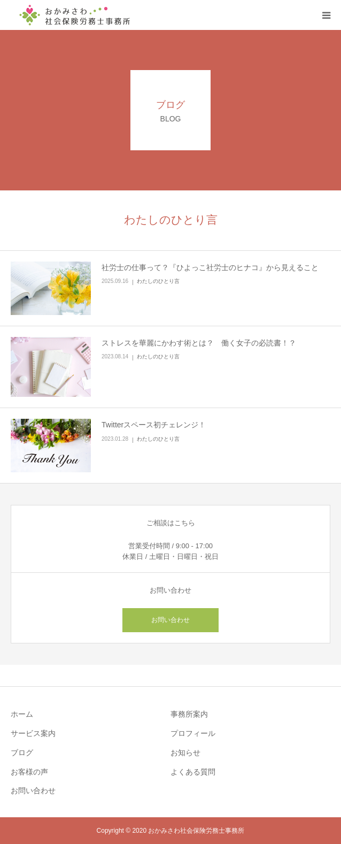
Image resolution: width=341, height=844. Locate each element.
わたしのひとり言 (158, 281)
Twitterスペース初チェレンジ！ (154, 424)
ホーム (22, 714)
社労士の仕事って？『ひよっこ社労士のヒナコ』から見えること (210, 267)
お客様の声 (29, 772)
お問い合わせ (170, 620)
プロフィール (192, 733)
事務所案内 (189, 714)
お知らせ (185, 752)
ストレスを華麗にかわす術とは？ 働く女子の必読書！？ (199, 343)
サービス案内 (33, 733)
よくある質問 (192, 772)
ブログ (22, 752)
